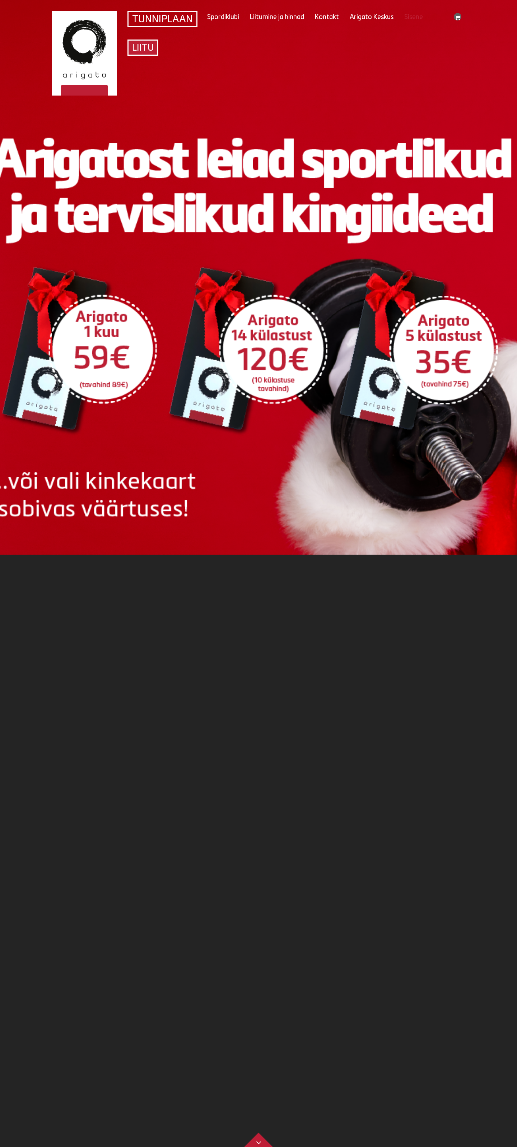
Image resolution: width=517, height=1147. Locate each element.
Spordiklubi (223, 17)
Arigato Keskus (371, 17)
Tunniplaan (162, 20)
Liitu (143, 48)
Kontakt (327, 17)
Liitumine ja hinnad (277, 17)
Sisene (413, 17)
